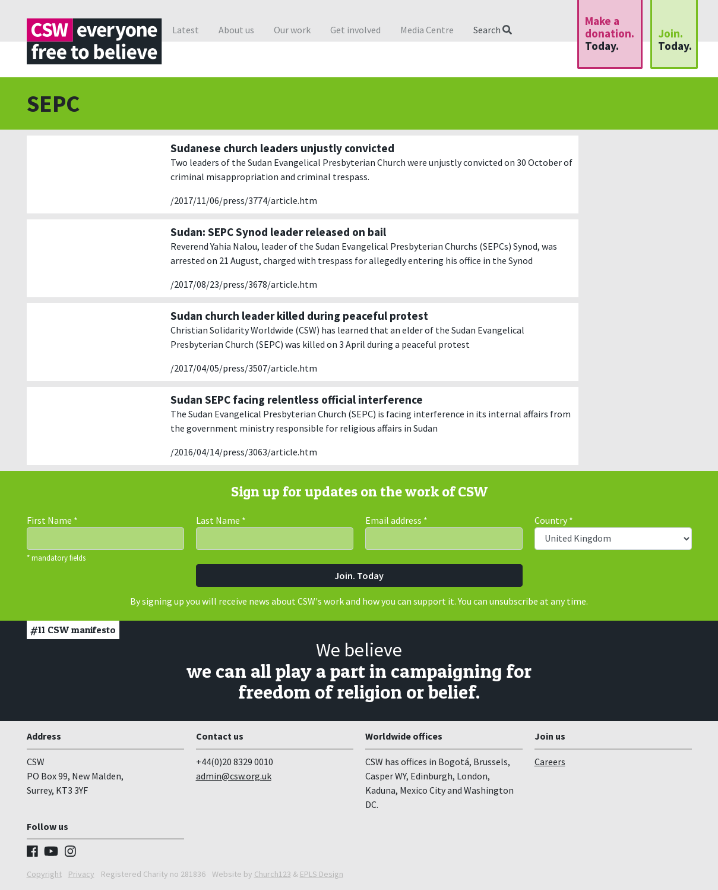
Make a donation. (609, 33)
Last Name (221, 520)
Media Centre (427, 30)
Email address (396, 520)
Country (553, 520)
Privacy (81, 874)
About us (236, 30)
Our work (292, 30)
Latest (185, 30)
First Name (52, 520)
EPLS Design (321, 874)
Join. (675, 39)
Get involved (355, 30)
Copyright (44, 874)
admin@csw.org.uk (233, 776)
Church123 (272, 874)
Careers (549, 762)
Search (492, 30)
